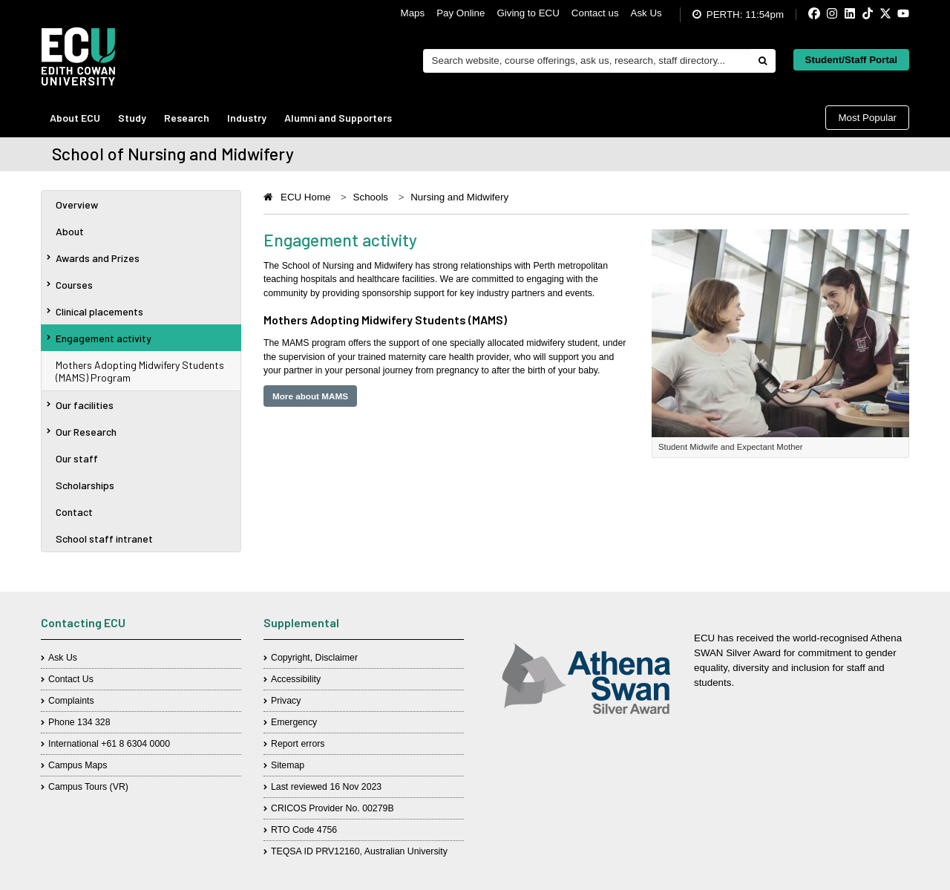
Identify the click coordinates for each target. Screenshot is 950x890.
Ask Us (646, 13)
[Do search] (762, 61)
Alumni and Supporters (338, 117)
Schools (370, 197)
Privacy (286, 701)
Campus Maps (77, 765)
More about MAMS (310, 396)
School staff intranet (104, 538)
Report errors (298, 744)
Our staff (77, 458)
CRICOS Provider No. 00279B (332, 808)
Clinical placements (95, 311)
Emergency (294, 722)
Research (186, 117)
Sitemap (287, 765)
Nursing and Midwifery (459, 197)
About (70, 231)
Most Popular (867, 117)
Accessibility (296, 679)
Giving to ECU (528, 13)
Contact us (595, 13)
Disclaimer (336, 657)
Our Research (82, 431)
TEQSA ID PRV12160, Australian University (359, 851)
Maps (413, 13)
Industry (246, 117)
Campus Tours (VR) (88, 787)
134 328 (94, 722)
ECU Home (305, 197)
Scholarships (85, 485)
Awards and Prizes (93, 258)
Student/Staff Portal (851, 59)
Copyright (290, 657)
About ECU (75, 117)
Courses (70, 284)
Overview (77, 204)
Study (132, 117)
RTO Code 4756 (304, 830)
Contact (74, 511)
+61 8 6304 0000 (135, 744)
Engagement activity (99, 338)
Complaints (71, 701)
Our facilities (80, 405)
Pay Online (460, 13)
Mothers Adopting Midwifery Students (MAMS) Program (140, 371)
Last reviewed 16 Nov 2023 (326, 787)
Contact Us (71, 679)
